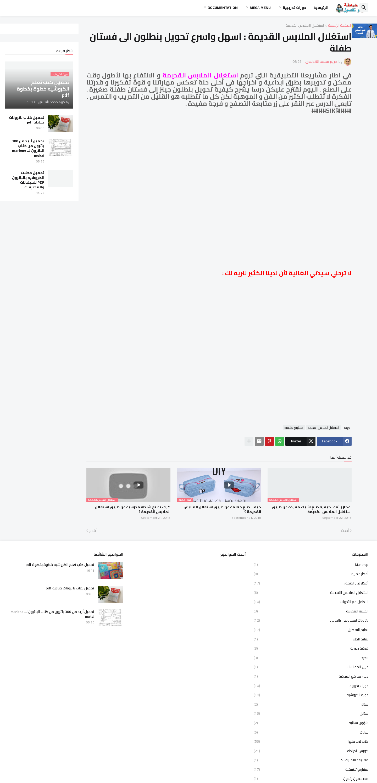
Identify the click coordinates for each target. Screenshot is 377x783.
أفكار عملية (311, 573)
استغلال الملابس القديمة (305, 26)
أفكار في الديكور (311, 583)
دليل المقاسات (311, 666)
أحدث (345, 530)
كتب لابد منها (311, 741)
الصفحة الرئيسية (340, 26)
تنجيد (311, 657)
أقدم (93, 530)
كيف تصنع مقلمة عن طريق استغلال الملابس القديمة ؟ (222, 509)
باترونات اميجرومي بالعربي (311, 620)
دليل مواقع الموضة (311, 676)
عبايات (311, 732)
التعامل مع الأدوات (311, 601)
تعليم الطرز (311, 639)
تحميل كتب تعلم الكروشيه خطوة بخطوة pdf (60, 564)
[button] (363, 7)
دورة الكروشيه (311, 694)
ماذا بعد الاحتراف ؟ (311, 760)
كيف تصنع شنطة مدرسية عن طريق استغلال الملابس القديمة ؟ (132, 509)
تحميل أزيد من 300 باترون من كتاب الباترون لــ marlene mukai (28, 148)
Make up (311, 565)
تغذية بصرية (311, 648)
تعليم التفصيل (311, 629)
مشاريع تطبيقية (294, 427)
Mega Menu (260, 7)
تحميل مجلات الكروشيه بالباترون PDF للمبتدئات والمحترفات (28, 179)
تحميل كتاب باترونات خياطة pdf (26, 120)
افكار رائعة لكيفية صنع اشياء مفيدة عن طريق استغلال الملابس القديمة (312, 509)
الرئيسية (320, 7)
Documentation (223, 7)
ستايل (311, 713)
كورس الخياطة (311, 750)
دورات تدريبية (294, 7)
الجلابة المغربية (311, 611)
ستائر (311, 704)
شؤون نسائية (311, 722)
